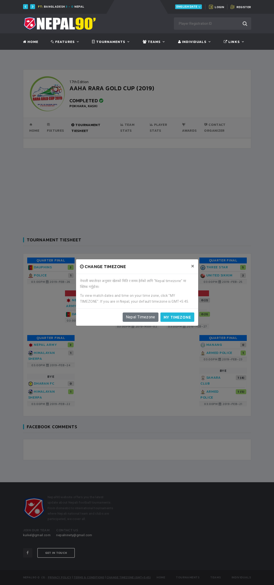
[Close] (192, 266)
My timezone (177, 317)
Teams (152, 42)
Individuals (192, 42)
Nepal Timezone (140, 317)
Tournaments (108, 42)
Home (30, 42)
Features (63, 42)
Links (232, 42)
